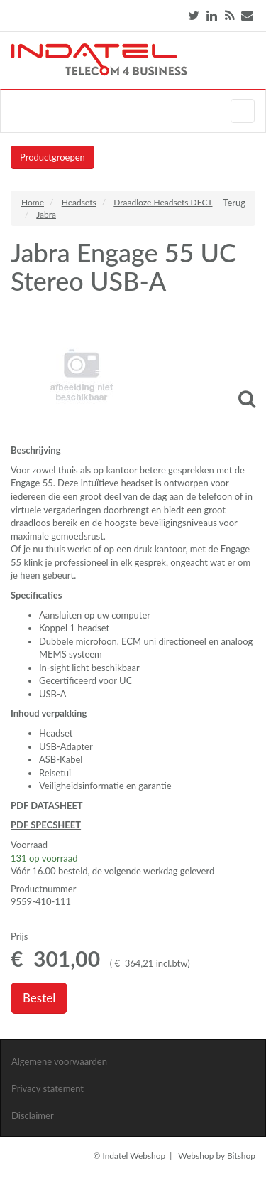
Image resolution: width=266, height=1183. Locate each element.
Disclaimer (32, 1115)
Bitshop (241, 1155)
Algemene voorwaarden (59, 1061)
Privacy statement (47, 1088)
